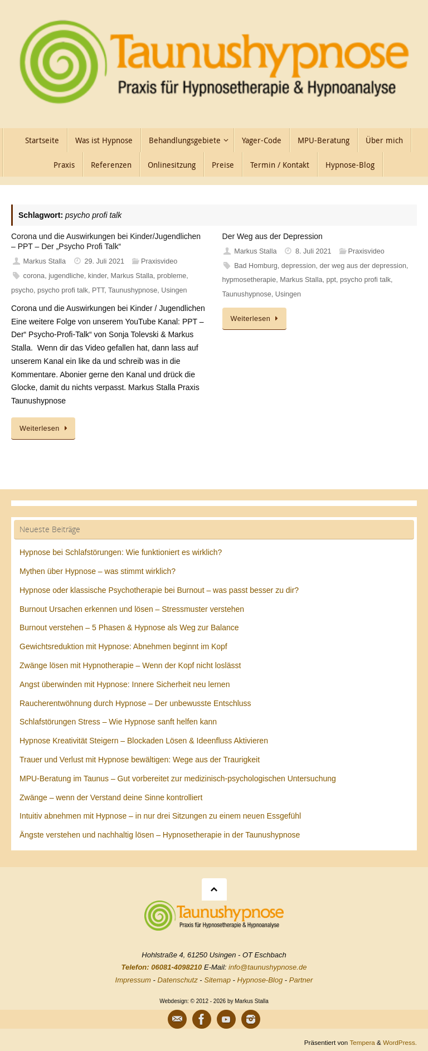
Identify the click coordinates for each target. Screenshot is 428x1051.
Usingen (174, 290)
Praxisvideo (159, 261)
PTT (98, 290)
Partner (301, 980)
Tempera (361, 1042)
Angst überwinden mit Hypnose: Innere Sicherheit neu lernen (125, 684)
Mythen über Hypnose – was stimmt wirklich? (98, 571)
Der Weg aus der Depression (272, 236)
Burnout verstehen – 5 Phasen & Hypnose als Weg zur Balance (129, 627)
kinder (97, 276)
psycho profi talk (62, 290)
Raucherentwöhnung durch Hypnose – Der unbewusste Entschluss (135, 703)
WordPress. (400, 1042)
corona (34, 276)
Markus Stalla (44, 261)
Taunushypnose (132, 290)
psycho (22, 290)
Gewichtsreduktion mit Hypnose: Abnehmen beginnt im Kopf (123, 646)
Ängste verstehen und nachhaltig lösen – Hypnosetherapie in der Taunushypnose (160, 834)
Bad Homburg (256, 266)
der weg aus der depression (362, 266)
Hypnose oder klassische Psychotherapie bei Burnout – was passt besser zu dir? (159, 590)
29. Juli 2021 (104, 261)
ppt (331, 280)
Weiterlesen (45, 428)
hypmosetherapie (249, 280)
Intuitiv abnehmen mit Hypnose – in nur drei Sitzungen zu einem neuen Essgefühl (160, 815)
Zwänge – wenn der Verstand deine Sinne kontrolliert (111, 797)
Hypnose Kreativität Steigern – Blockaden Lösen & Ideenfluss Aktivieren (144, 740)
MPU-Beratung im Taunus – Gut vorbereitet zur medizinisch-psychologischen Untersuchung (178, 778)
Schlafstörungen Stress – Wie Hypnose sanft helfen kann (118, 721)
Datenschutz (177, 980)
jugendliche (66, 276)
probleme (172, 276)
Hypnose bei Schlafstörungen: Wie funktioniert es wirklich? (121, 552)
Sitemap (217, 980)
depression (298, 266)
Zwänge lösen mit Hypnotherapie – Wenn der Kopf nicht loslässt (130, 665)
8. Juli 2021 (313, 251)
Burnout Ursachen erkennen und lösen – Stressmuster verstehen (132, 609)
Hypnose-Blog (260, 980)
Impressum (133, 980)
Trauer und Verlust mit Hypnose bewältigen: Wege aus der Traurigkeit (140, 759)
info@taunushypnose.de (267, 967)
